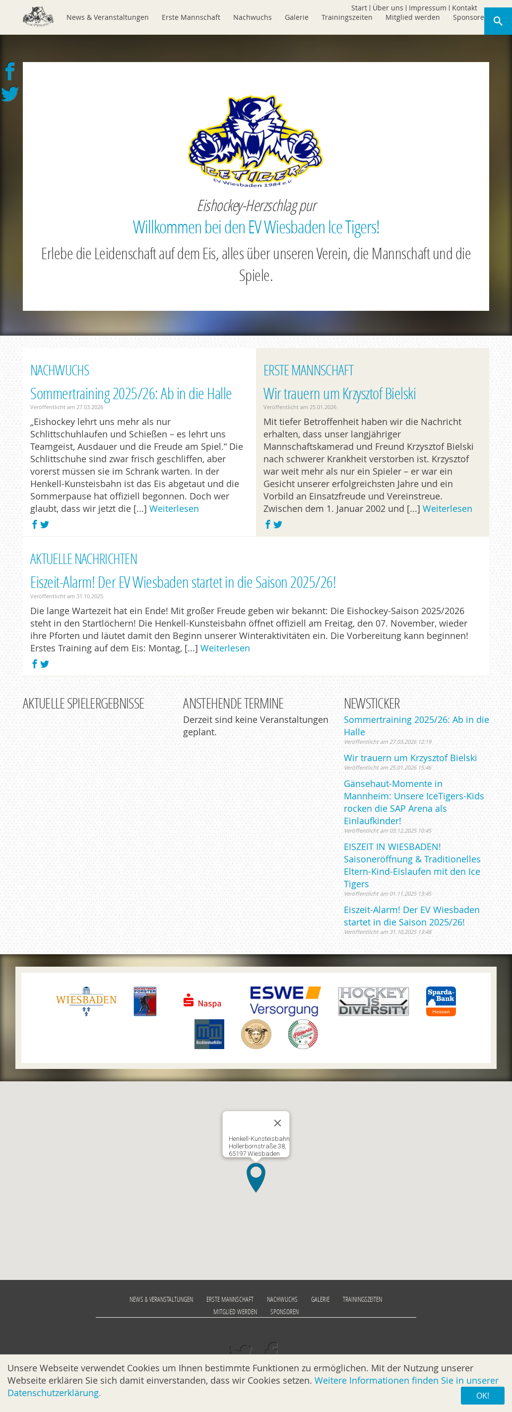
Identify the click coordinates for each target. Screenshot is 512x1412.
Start (359, 8)
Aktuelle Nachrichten (83, 558)
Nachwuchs (252, 17)
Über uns (388, 8)
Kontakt (464, 8)
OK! (482, 1395)
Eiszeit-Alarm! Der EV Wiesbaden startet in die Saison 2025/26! (183, 581)
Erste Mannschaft (191, 17)
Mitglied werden (412, 17)
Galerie (297, 17)
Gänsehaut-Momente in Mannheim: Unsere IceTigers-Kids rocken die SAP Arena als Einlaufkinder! (414, 802)
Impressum (428, 8)
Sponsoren (471, 17)
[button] (256, 1178)
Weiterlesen (174, 508)
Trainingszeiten (347, 17)
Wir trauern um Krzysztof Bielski (339, 393)
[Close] (278, 1123)
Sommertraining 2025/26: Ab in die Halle (131, 393)
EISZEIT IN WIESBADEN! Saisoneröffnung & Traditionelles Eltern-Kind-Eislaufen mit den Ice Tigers (412, 865)
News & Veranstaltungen (107, 17)
